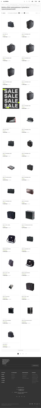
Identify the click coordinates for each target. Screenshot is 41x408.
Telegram (22, 397)
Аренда (3, 378)
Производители (25, 374)
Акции (2, 374)
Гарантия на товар (35, 377)
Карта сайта (34, 382)
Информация (25, 372)
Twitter (19, 397)
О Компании (14, 372)
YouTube (24, 397)
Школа (2, 376)
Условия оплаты (34, 374)
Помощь (34, 372)
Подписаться (35, 365)
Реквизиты (13, 377)
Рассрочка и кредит (35, 381)
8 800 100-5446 (21, 387)
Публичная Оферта (25, 378)
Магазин (3, 372)
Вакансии (12, 374)
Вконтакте (17, 397)
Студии (3, 380)
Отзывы (12, 378)
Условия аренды (34, 378)
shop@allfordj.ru (21, 389)
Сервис (3, 382)
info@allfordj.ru (21, 390)
